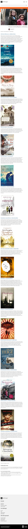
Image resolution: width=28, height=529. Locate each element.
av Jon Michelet (9, 156)
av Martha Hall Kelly (9, 186)
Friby (1, 511)
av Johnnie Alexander (10, 400)
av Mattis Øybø (15, 248)
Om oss (2, 510)
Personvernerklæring (3, 526)
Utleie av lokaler (3, 506)
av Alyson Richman (12, 97)
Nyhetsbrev (2, 504)
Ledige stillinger (3, 512)
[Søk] (14, 5)
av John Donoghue (14, 217)
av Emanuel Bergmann (8, 309)
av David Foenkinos (8, 278)
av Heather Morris (13, 431)
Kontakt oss (2, 503)
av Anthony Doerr (12, 34)
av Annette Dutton (13, 369)
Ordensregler (2, 513)
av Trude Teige (13, 339)
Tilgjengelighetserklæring (7, 526)
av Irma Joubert (9, 127)
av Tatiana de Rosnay (10, 66)
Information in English (4, 505)
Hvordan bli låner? (3, 517)
